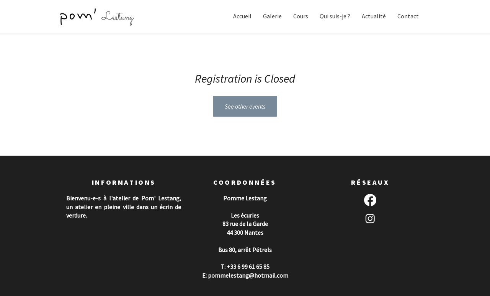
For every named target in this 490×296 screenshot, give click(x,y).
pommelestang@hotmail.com (248, 275)
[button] (272, 16)
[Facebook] (370, 200)
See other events (245, 106)
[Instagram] (370, 218)
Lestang (117, 17)
